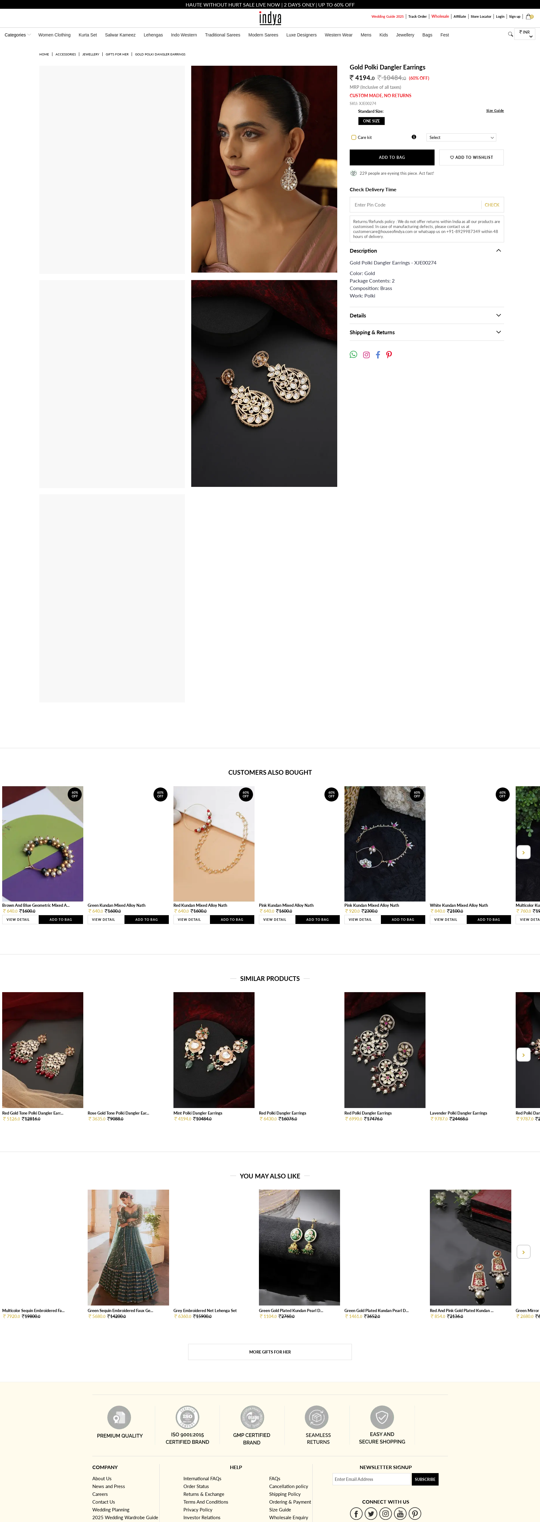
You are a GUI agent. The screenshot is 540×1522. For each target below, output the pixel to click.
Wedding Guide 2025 (388, 16)
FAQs (274, 1478)
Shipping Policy (285, 1494)
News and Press (108, 1486)
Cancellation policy (288, 1486)
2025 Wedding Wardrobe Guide (125, 1517)
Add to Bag (392, 157)
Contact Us (103, 1502)
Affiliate (460, 16)
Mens (366, 34)
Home (44, 54)
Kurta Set (88, 34)
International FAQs (202, 1478)
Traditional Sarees (222, 34)
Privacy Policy (197, 1509)
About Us (102, 1478)
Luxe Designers (301, 34)
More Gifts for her (270, 1351)
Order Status (196, 1486)
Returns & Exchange (203, 1494)
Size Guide (495, 110)
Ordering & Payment (290, 1502)
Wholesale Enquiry (288, 1517)
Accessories (66, 54)
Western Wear (339, 34)
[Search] (510, 34)
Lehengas (153, 34)
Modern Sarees (263, 34)
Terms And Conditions (205, 1502)
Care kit (365, 137)
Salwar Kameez (120, 34)
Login (500, 16)
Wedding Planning (110, 1509)
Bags (427, 34)
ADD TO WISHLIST (471, 157)
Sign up (514, 16)
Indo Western (184, 34)
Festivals (449, 34)
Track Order (417, 16)
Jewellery (405, 34)
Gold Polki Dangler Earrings (160, 54)
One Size (371, 121)
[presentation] (523, 852)
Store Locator (481, 16)
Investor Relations (202, 1517)
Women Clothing (54, 34)
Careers (100, 1494)
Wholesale (440, 16)
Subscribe (425, 1479)
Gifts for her (117, 54)
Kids (384, 34)
